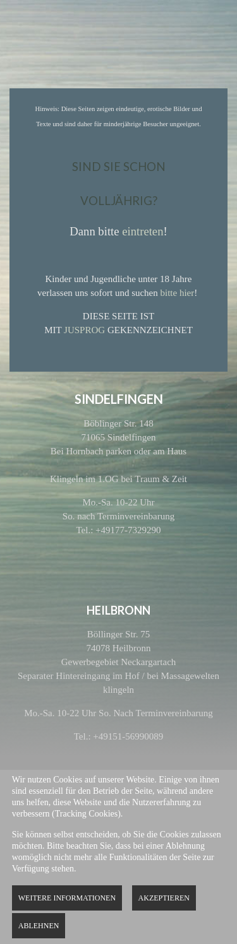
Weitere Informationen (67, 898)
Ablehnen (38, 925)
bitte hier (178, 293)
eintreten (142, 231)
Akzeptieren (164, 898)
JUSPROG (84, 330)
